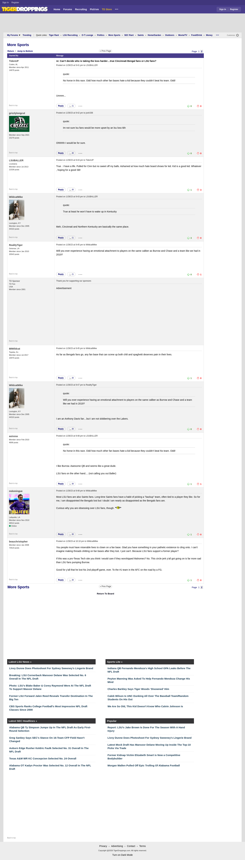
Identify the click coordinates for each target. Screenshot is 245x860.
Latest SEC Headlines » (23, 720)
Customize (231, 35)
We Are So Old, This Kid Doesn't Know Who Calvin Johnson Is (145, 706)
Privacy (103, 846)
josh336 (89, 113)
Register (15, 2)
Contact (131, 846)
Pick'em (94, 9)
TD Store (107, 9)
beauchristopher (18, 541)
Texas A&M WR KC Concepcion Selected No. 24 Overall (42, 758)
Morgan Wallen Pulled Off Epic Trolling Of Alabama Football (144, 765)
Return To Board (105, 593)
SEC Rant (129, 35)
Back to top (13, 105)
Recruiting (81, 9)
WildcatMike (16, 197)
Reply (61, 106)
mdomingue (15, 491)
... (116, 8)
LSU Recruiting (70, 35)
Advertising (117, 846)
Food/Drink (196, 35)
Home (57, 9)
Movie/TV (182, 35)
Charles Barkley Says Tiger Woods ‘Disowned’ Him (138, 689)
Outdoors (169, 35)
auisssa (13, 436)
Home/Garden (154, 35)
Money (209, 35)
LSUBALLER (92, 65)
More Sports (114, 35)
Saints (141, 35)
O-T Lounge (87, 35)
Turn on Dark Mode (122, 855)
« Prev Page (105, 51)
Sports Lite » (114, 661)
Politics (100, 35)
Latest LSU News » (20, 661)
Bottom (29, 51)
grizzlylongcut (17, 113)
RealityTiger (16, 245)
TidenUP (14, 61)
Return (10, 51)
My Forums (13, 35)
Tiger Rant (54, 35)
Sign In (5, 2)
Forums (67, 9)
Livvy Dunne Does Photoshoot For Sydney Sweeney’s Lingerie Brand (51, 668)
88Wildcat (14, 348)
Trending (27, 35)
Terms (142, 846)
